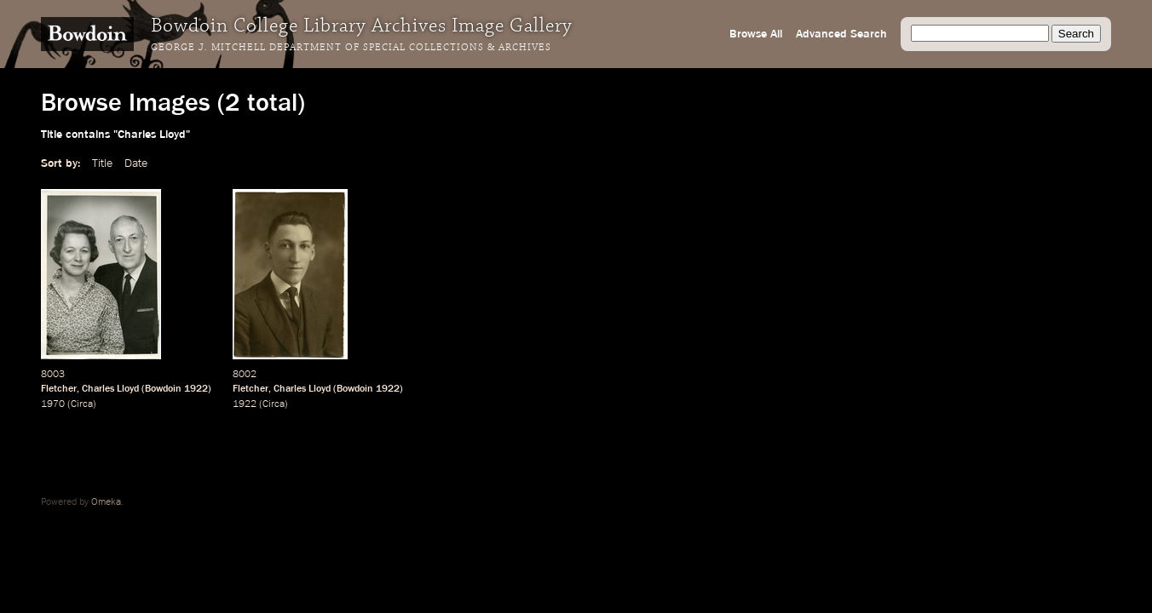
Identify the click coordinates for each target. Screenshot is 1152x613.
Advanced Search (841, 34)
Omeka (106, 502)
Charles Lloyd (110, 389)
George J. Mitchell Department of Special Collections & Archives (351, 48)
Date (135, 163)
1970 (53, 404)
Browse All (755, 34)
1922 (196, 389)
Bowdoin (163, 389)
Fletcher (59, 389)
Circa (82, 404)
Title (102, 163)
